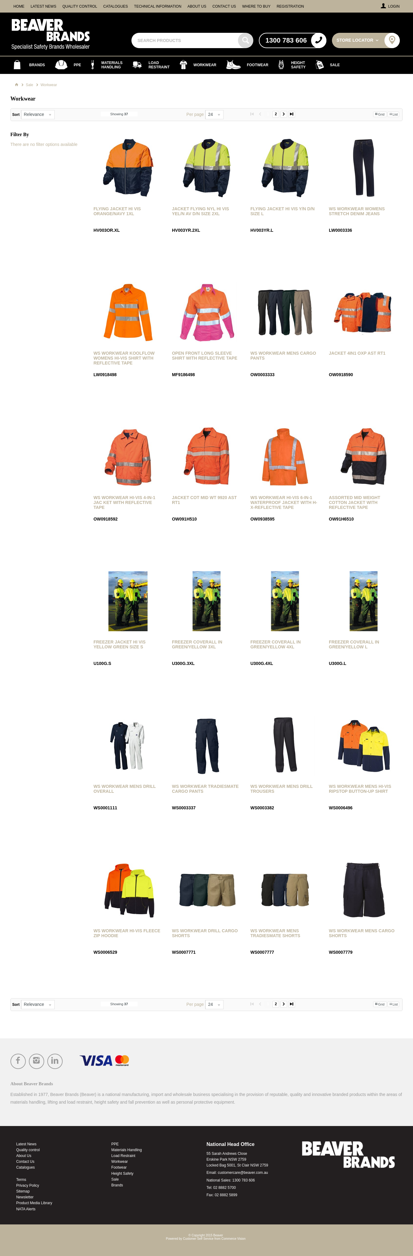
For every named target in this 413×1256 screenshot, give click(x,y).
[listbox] (38, 114)
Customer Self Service (198, 1238)
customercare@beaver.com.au (243, 1172)
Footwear (119, 1167)
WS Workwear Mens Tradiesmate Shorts (275, 933)
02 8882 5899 (226, 1195)
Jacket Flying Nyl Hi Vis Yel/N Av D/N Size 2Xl (200, 211)
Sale (115, 1179)
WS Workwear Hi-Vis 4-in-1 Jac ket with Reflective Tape (124, 502)
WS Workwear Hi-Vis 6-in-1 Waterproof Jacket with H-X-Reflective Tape (283, 502)
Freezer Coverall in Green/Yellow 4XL (275, 644)
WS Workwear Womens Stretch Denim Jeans (357, 211)
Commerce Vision (233, 1238)
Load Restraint (123, 1156)
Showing (119, 114)
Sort (16, 115)
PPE (115, 1144)
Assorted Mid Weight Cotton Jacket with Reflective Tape (354, 502)
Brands (117, 1185)
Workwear (119, 1161)
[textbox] (185, 40)
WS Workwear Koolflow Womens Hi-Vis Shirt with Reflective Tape (123, 358)
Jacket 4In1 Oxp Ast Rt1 (357, 353)
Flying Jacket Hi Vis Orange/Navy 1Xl (117, 211)
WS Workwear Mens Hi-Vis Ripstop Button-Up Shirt (360, 789)
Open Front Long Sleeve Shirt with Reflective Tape (204, 356)
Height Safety (122, 1173)
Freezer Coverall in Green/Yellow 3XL (197, 644)
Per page (195, 114)
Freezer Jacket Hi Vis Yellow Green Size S (119, 644)
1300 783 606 (243, 1180)
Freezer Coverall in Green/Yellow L (354, 644)
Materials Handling (126, 1150)
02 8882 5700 (224, 1187)
